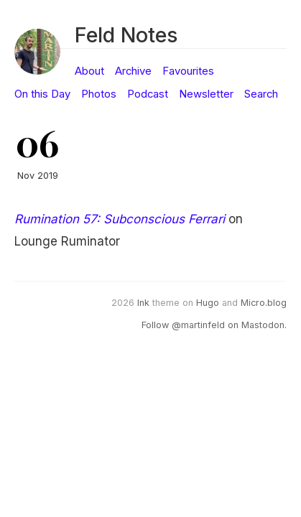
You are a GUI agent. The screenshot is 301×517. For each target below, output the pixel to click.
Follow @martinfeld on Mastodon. (214, 325)
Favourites (188, 71)
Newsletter (206, 94)
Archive (133, 71)
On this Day (42, 94)
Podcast (147, 94)
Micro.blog (264, 302)
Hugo (207, 302)
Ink (143, 302)
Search (261, 94)
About (89, 71)
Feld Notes (126, 34)
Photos (98, 94)
